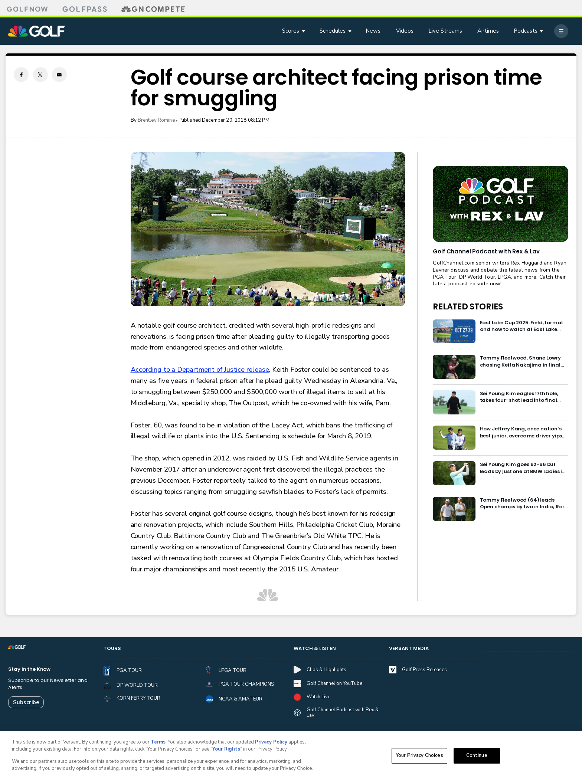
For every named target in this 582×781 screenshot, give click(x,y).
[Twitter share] (40, 74)
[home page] (36, 31)
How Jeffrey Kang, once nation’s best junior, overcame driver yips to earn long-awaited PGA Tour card (521, 432)
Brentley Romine (156, 120)
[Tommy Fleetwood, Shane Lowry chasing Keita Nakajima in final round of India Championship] (454, 367)
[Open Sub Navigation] (304, 31)
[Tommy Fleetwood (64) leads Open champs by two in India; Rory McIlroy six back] (454, 509)
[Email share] (59, 74)
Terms (158, 743)
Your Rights (226, 751)
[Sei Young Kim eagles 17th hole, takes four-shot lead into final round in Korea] (454, 402)
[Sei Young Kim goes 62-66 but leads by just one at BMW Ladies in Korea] (454, 473)
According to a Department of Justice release (200, 369)
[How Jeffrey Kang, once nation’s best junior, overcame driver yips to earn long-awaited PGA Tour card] (454, 438)
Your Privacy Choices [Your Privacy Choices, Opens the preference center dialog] (419, 757)
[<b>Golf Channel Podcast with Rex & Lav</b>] (500, 204)
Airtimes (488, 31)
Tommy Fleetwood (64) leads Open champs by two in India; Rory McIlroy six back (524, 504)
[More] (561, 31)
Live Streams (445, 31)
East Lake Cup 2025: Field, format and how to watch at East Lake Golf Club (521, 326)
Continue (476, 757)
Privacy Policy (271, 743)
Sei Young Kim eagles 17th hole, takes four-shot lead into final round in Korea (519, 397)
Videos (404, 31)
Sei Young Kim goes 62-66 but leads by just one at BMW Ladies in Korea (523, 468)
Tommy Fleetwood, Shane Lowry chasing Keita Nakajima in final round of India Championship (520, 361)
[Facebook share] (21, 74)
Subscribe (26, 702)
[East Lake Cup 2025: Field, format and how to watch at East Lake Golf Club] (454, 331)
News (373, 31)
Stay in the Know (29, 669)
